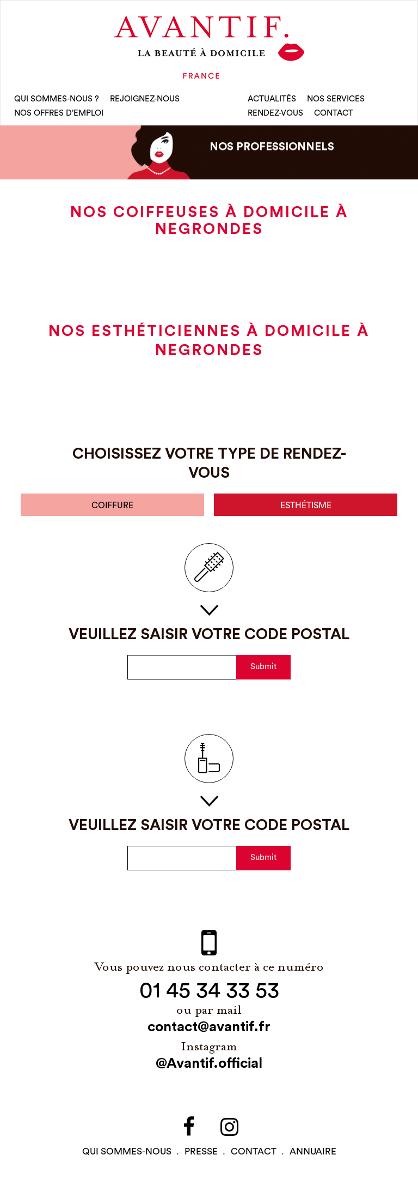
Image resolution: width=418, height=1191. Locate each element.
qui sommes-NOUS (126, 1154)
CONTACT (333, 114)
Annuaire (313, 1154)
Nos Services (336, 100)
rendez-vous (275, 114)
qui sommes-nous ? (56, 100)
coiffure (112, 508)
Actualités (272, 100)
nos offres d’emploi (58, 114)
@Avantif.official (209, 1066)
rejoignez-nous (145, 100)
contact (253, 1154)
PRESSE (201, 1154)
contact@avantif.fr (209, 1029)
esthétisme (306, 508)
